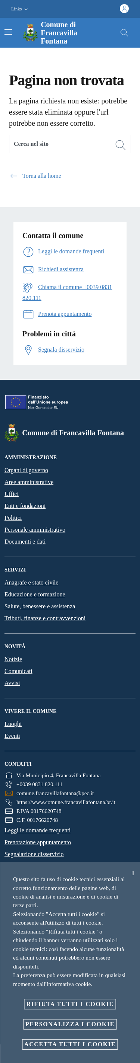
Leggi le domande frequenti (37, 830)
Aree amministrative (28, 482)
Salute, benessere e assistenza (39, 606)
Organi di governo (26, 470)
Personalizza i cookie (70, 1024)
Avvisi (12, 683)
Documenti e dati (25, 541)
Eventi (12, 736)
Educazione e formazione (34, 594)
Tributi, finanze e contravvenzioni (44, 618)
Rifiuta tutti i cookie (69, 1004)
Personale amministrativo (34, 529)
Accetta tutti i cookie (70, 1044)
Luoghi (13, 724)
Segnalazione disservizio (34, 854)
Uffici (11, 494)
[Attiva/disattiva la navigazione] (8, 32)
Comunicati (18, 671)
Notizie (13, 659)
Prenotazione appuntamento (37, 842)
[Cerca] (124, 32)
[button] (20, 9)
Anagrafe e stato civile (31, 582)
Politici (13, 518)
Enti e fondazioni (25, 506)
